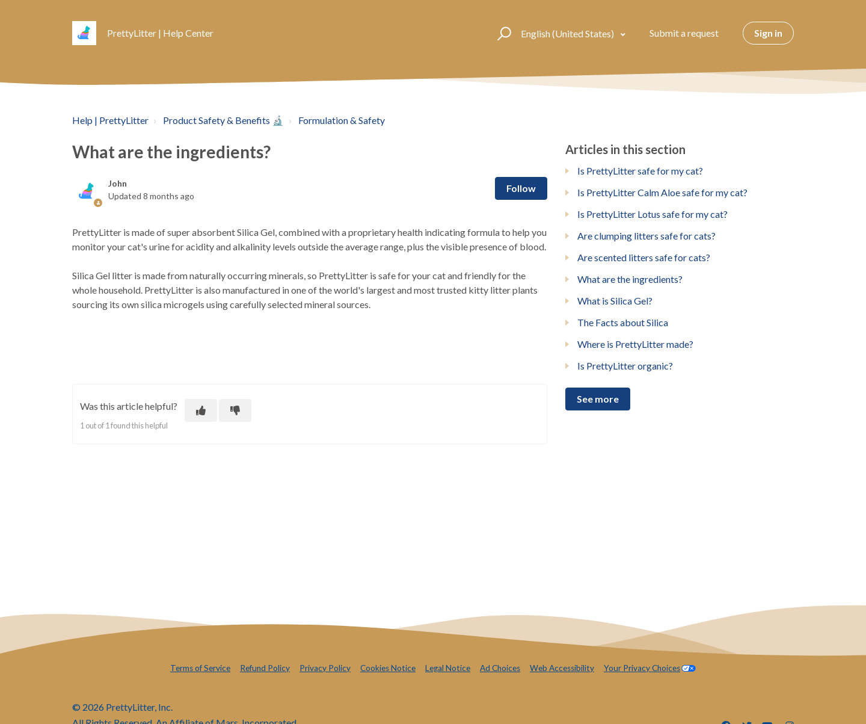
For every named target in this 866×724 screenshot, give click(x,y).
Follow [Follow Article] (521, 188)
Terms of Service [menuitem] (200, 668)
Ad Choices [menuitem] (500, 668)
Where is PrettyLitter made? (635, 344)
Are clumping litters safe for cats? (646, 235)
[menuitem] (650, 668)
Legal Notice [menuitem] (447, 668)
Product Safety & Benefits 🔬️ (223, 120)
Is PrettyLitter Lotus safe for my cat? (652, 214)
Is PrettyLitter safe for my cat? (640, 170)
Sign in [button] (768, 33)
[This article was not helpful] (235, 410)
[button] (502, 33)
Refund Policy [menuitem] (265, 668)
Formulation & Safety (341, 120)
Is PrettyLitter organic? (625, 365)
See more (598, 398)
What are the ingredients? (630, 279)
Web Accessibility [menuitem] (562, 668)
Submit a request (684, 33)
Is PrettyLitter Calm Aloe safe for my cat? (662, 192)
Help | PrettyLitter (110, 120)
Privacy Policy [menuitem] (325, 668)
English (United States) (568, 33)
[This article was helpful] (201, 410)
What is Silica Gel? (615, 300)
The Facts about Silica (622, 322)
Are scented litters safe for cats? (643, 257)
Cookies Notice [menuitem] (388, 668)
